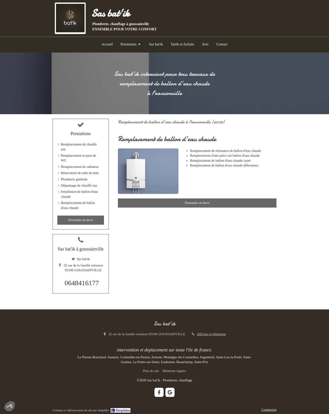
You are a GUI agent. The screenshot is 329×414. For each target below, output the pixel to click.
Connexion (268, 409)
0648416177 (82, 283)
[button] (9, 406)
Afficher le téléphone (211, 334)
